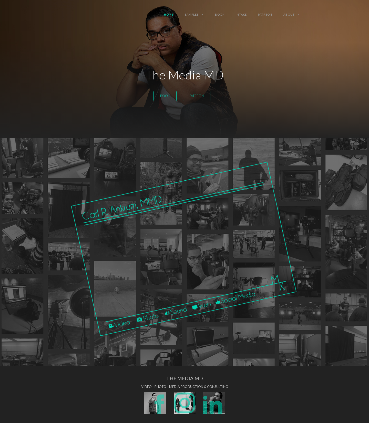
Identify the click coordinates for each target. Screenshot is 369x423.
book (219, 14)
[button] (194, 14)
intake (241, 14)
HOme (168, 14)
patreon (265, 14)
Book (165, 96)
